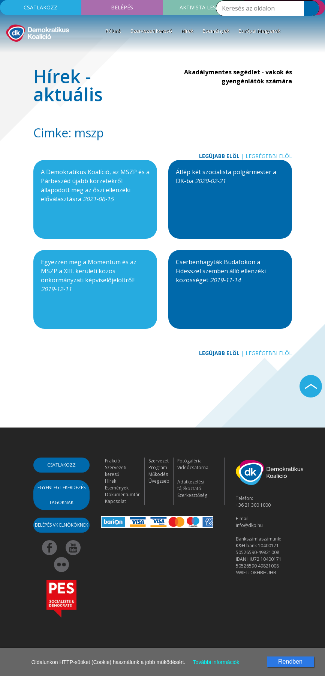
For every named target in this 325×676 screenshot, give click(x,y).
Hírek (187, 30)
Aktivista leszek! (203, 7)
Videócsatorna (192, 467)
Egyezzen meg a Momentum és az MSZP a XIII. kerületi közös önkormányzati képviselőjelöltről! (88, 275)
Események (216, 30)
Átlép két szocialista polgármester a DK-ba (226, 176)
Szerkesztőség (192, 495)
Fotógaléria (189, 461)
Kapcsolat (115, 501)
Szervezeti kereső (151, 30)
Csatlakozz (40, 7)
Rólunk (113, 30)
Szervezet (158, 461)
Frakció (112, 461)
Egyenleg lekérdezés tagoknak (61, 495)
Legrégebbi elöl (269, 156)
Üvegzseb (158, 481)
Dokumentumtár (122, 494)
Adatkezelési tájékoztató (190, 485)
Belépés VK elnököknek (61, 525)
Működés (158, 474)
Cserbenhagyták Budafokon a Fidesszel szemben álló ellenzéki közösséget (221, 271)
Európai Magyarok (259, 30)
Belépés (122, 7)
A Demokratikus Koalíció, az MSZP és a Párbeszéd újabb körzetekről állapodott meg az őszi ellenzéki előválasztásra (95, 185)
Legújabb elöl (219, 156)
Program (157, 467)
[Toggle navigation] (10, 54)
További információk (216, 662)
